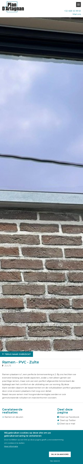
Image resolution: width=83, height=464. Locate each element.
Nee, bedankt (55, 461)
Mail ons (77, 14)
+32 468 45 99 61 (72, 11)
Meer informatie (11, 446)
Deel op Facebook (69, 417)
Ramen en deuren (14, 417)
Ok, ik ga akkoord (60, 454)
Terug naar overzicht (18, 354)
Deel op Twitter (68, 420)
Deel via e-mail (67, 423)
